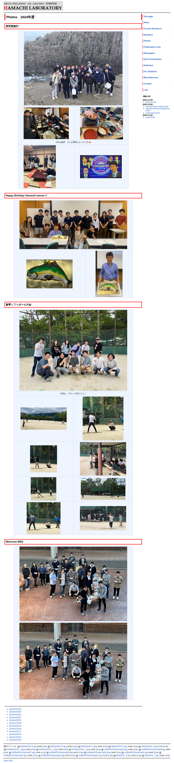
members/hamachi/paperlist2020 (157, 109)
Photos (147, 41)
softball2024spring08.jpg (152, 749)
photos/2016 (15, 734)
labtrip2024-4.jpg (26, 746)
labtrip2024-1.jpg (147, 746)
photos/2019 (15, 726)
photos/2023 (15, 714)
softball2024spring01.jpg (89, 755)
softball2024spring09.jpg (114, 749)
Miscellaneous (151, 77)
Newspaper (149, 53)
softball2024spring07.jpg (22, 752)
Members (148, 35)
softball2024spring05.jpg (97, 752)
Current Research (153, 28)
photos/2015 (15, 737)
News (146, 22)
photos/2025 (15, 709)
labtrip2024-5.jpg (57, 746)
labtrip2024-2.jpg (117, 746)
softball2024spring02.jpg (51, 755)
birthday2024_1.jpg (79, 749)
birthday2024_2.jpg (46, 749)
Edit (10, 760)
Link (146, 90)
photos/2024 (15, 711)
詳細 (45, 746)
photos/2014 (15, 740)
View (5, 760)
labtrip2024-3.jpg (87, 746)
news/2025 (150, 117)
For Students (150, 71)
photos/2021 (15, 720)
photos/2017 (15, 731)
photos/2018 (15, 728)
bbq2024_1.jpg (150, 755)
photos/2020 (15, 723)
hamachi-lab (151, 102)
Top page (148, 16)
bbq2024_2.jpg (121, 755)
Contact (148, 83)
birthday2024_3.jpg (14, 749)
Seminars (148, 65)
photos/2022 (15, 717)
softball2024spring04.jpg (134, 752)
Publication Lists (152, 47)
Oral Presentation (153, 59)
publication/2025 (153, 113)
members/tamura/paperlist (157, 106)
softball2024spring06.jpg (59, 752)
